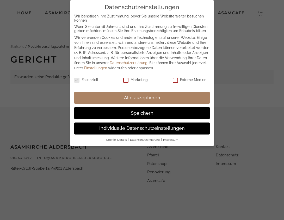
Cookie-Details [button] (116, 139)
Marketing (135, 80)
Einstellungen (95, 68)
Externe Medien (189, 80)
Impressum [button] (170, 139)
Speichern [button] (142, 113)
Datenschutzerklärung (128, 63)
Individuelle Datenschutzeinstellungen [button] (142, 128)
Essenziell (86, 80)
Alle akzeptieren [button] (142, 97)
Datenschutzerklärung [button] (145, 139)
